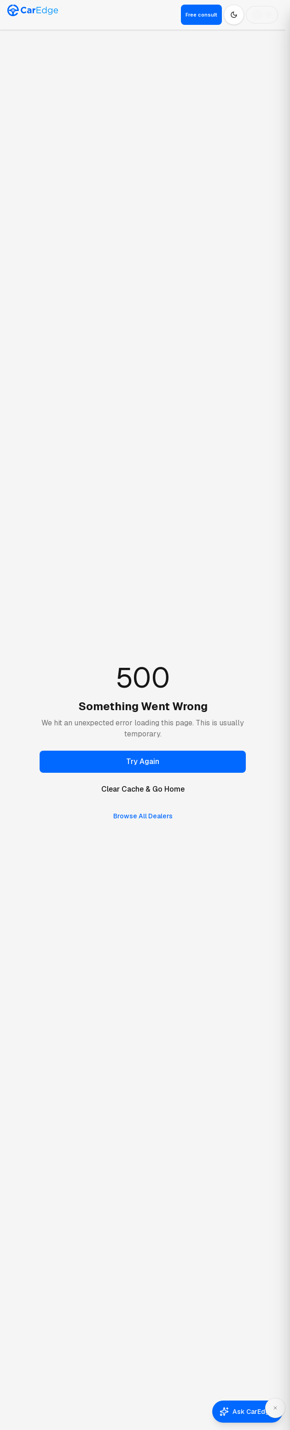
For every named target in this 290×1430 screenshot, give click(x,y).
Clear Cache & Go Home (143, 789)
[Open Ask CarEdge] (247, 1412)
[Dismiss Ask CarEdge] (275, 1408)
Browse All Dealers (143, 816)
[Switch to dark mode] (234, 15)
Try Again (142, 761)
